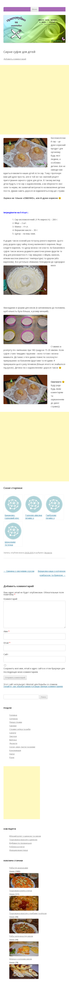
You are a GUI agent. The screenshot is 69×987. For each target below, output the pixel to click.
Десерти (48, 552)
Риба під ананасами (18, 867)
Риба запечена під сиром (21, 936)
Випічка (13, 739)
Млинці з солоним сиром (20, 959)
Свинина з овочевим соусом (19, 571)
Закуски (13, 736)
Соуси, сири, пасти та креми (22, 747)
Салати (12, 732)
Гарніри (12, 725)
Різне (11, 757)
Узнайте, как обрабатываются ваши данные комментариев (33, 686)
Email (7, 642)
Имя (6, 631)
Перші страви (15, 722)
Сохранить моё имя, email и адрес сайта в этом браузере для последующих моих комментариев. (34, 670)
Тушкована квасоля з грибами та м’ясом (28, 913)
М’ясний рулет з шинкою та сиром (25, 836)
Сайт (6, 654)
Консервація (15, 750)
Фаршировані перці (18, 850)
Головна (13, 715)
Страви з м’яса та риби (19, 729)
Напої (12, 754)
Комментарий (10, 598)
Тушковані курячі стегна (20, 890)
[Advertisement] (34, 99)
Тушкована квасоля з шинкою (23, 839)
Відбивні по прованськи (20, 843)
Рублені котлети (17, 846)
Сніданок (13, 718)
